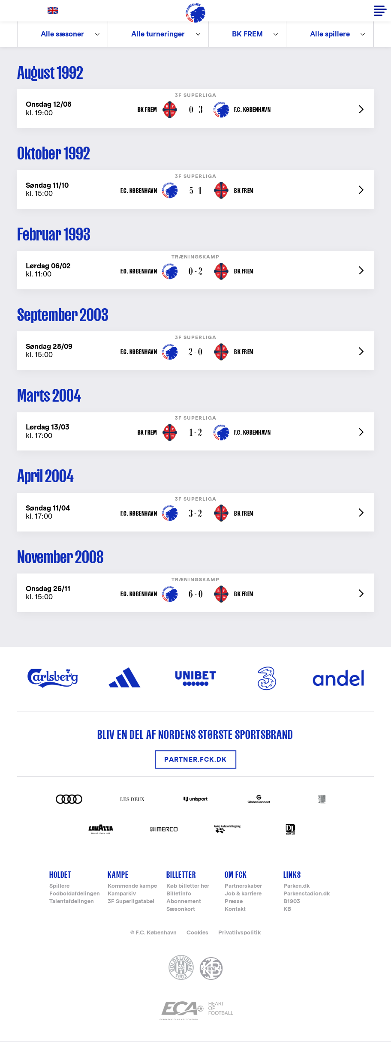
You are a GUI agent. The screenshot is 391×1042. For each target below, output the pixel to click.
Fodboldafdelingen (74, 895)
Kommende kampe (132, 887)
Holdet (60, 876)
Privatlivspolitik (239, 934)
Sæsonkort (180, 910)
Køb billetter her (187, 887)
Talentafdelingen (71, 903)
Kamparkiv (122, 895)
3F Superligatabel (131, 903)
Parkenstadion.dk (306, 895)
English (54, 10)
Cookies (197, 934)
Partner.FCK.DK (195, 761)
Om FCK (236, 876)
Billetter (181, 876)
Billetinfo (178, 895)
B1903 (291, 903)
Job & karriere (243, 895)
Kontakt (235, 910)
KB (287, 910)
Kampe (118, 876)
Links (292, 876)
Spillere (59, 887)
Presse (234, 903)
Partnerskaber (243, 887)
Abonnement (183, 903)
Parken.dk (296, 887)
